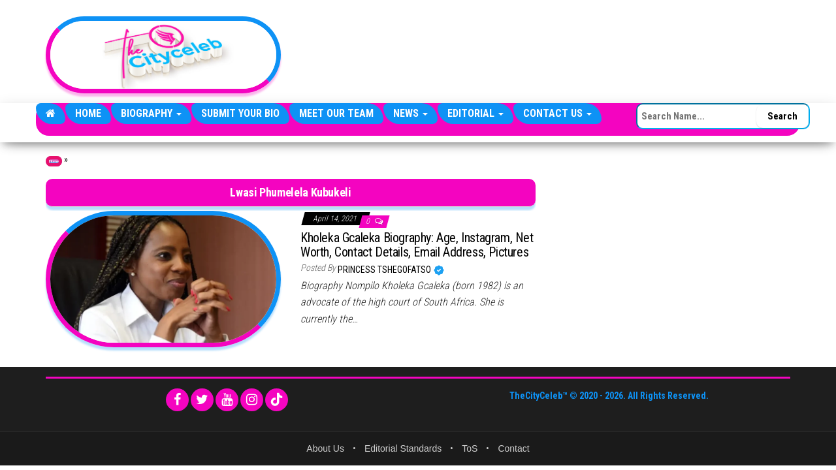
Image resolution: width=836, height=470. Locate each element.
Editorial (475, 113)
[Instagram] (251, 399)
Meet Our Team (336, 113)
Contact (513, 448)
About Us (325, 448)
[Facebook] (177, 399)
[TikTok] (276, 399)
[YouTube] (227, 399)
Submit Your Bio (240, 113)
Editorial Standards (403, 448)
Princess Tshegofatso (385, 269)
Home (88, 113)
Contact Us (557, 113)
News (410, 113)
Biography (151, 113)
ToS (469, 448)
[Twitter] (202, 399)
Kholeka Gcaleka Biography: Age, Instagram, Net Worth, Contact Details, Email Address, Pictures (417, 245)
